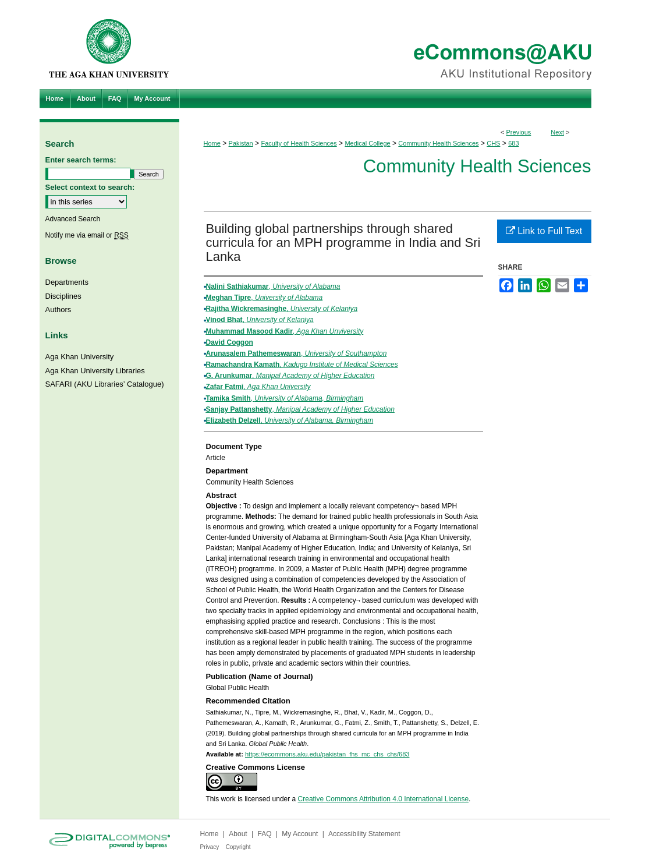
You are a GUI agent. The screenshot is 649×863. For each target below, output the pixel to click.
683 (513, 143)
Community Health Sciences (438, 143)
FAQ (264, 834)
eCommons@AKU (394, 44)
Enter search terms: (80, 159)
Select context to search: (90, 187)
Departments (66, 282)
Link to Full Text (544, 231)
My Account (300, 834)
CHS (493, 143)
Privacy (209, 847)
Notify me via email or (87, 235)
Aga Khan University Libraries (95, 370)
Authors (58, 309)
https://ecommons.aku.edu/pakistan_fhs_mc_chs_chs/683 (327, 754)
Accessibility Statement (364, 834)
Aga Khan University (79, 356)
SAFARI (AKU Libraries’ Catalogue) (104, 384)
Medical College (367, 143)
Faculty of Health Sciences (298, 143)
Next (557, 132)
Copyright (238, 847)
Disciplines (63, 296)
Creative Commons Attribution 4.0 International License (383, 799)
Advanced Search (73, 219)
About (238, 834)
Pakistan (241, 143)
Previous (518, 132)
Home (212, 143)
